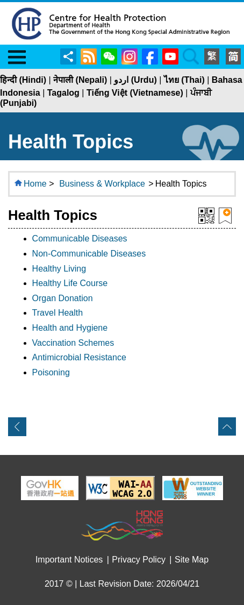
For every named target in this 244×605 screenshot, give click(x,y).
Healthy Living (59, 268)
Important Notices (69, 559)
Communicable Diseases (79, 238)
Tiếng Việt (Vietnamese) (135, 92)
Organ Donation (62, 298)
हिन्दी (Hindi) (23, 79)
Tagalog (63, 92)
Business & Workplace (102, 183)
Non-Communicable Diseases (89, 253)
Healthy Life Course (70, 283)
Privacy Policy (139, 559)
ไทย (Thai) (184, 79)
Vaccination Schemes (73, 342)
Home (35, 183)
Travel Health (57, 312)
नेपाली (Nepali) (80, 79)
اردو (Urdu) (135, 79)
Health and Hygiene (70, 327)
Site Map (192, 559)
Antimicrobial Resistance (79, 357)
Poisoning (51, 372)
